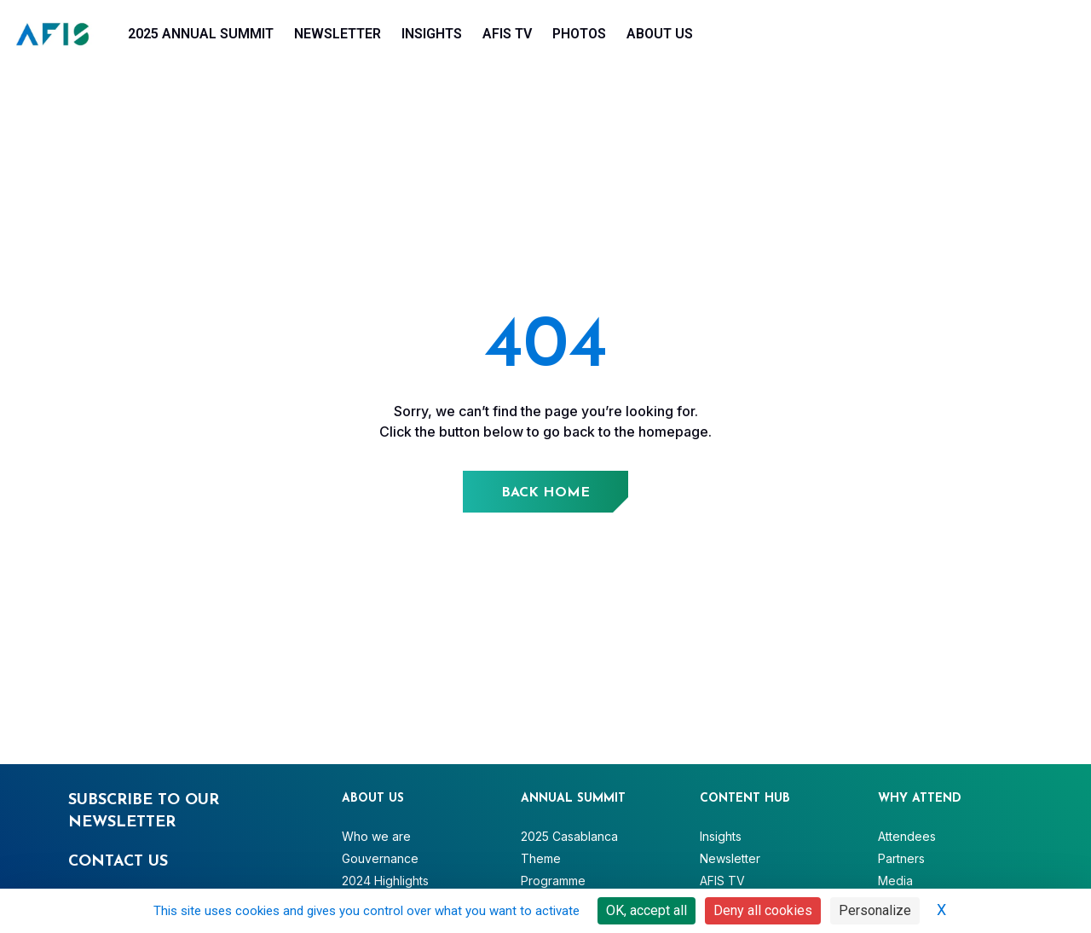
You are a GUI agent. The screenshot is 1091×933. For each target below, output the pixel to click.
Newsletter (337, 34)
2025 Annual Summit (201, 34)
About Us (659, 34)
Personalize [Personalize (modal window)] (875, 910)
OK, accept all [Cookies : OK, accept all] (646, 910)
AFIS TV (507, 34)
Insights (431, 34)
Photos (579, 34)
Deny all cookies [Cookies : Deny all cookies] (762, 910)
